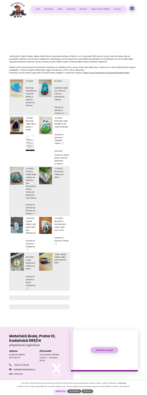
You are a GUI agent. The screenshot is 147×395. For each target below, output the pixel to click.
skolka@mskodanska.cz (24, 369)
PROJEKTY (83, 9)
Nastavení (88, 391)
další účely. (122, 383)
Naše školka (48, 9)
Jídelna (60, 9)
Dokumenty (71, 9)
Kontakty (117, 9)
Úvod (38, 9)
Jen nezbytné (74, 391)
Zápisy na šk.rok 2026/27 (100, 9)
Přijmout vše (60, 391)
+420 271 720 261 (21, 364)
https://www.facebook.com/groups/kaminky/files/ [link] (106, 72)
